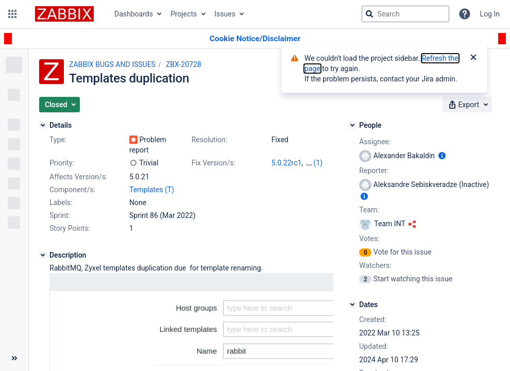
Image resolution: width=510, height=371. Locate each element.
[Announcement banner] (255, 39)
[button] (12, 14)
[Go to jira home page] (64, 14)
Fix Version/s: (213, 163)
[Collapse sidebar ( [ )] (14, 358)
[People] (352, 125)
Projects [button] (184, 14)
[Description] (42, 255)
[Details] (42, 125)
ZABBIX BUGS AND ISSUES (112, 64)
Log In (490, 14)
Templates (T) (151, 189)
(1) (318, 163)
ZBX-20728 (183, 64)
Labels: (60, 202)
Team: (369, 210)
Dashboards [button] (133, 14)
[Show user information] (442, 155)
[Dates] (352, 304)
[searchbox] (405, 14)
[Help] (464, 14)
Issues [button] (224, 14)
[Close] (473, 58)
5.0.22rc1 (286, 163)
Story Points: (69, 228)
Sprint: (59, 215)
